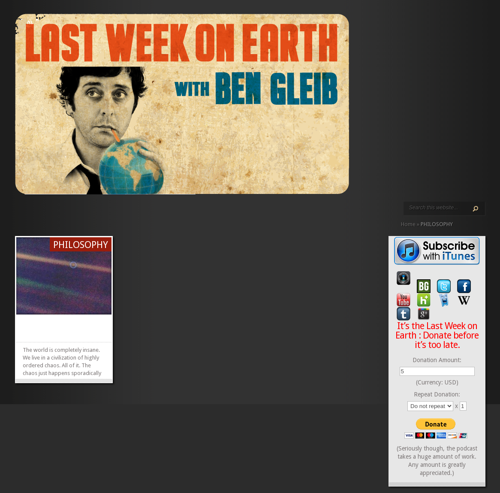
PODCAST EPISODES (87, 213)
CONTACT (121, 213)
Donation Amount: (437, 360)
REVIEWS (107, 213)
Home (408, 224)
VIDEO (93, 213)
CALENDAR (114, 213)
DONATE (128, 213)
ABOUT (100, 213)
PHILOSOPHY (80, 244)
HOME (18, 213)
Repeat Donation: (437, 394)
